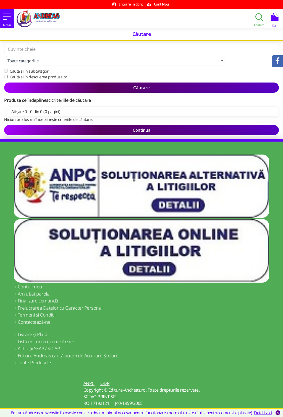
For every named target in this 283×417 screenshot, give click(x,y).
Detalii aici (263, 412)
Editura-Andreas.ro (127, 379)
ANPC (89, 372)
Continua (141, 119)
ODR (105, 372)
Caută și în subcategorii (27, 60)
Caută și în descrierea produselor (35, 65)
